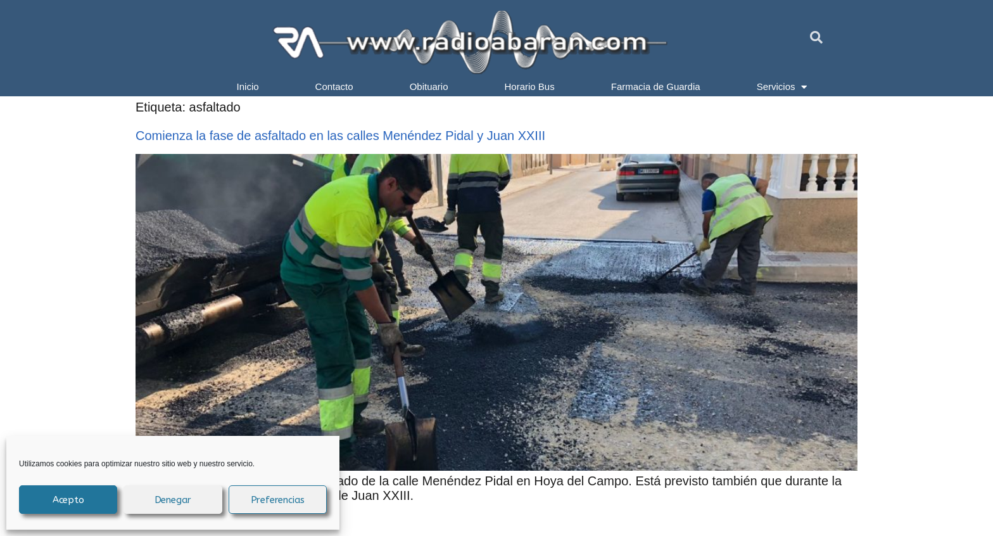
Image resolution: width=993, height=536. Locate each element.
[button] (816, 37)
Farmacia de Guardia (655, 86)
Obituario (429, 86)
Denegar (173, 500)
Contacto (334, 86)
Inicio (248, 86)
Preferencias (278, 500)
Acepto (68, 500)
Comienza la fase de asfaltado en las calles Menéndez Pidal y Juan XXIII (340, 136)
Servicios (782, 86)
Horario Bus (530, 86)
